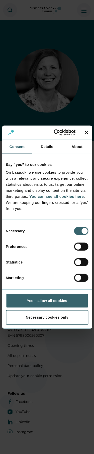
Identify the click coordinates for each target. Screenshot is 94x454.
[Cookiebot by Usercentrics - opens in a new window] (56, 132)
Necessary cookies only (47, 317)
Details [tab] (47, 146)
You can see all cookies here (56, 196)
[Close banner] (86, 132)
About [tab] (76, 146)
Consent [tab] (17, 146)
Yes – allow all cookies (47, 300)
